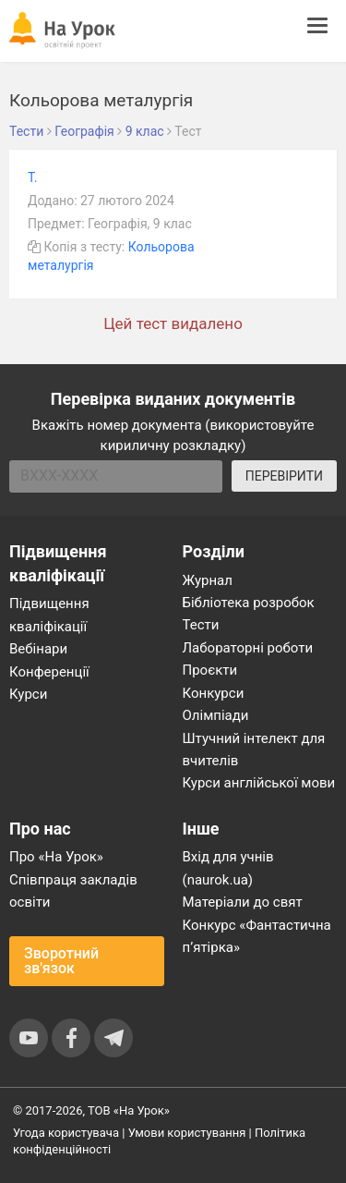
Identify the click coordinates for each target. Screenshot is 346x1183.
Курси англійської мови (259, 782)
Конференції (49, 672)
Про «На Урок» (56, 856)
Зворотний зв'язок (61, 961)
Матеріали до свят (243, 902)
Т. (33, 177)
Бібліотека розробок (249, 602)
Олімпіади (216, 715)
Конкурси (214, 693)
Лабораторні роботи (248, 648)
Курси (28, 694)
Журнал (208, 580)
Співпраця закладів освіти (73, 891)
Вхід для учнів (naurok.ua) (228, 867)
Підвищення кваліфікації (49, 614)
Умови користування (187, 1133)
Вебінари (38, 648)
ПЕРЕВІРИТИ (284, 476)
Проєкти (210, 670)
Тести (201, 624)
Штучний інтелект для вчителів (254, 749)
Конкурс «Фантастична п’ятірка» (257, 936)
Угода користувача (66, 1133)
